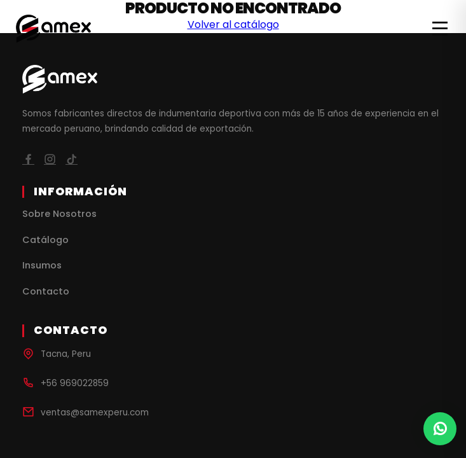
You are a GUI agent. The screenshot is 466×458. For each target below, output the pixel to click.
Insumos (42, 265)
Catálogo (45, 239)
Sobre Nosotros (59, 213)
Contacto (45, 291)
